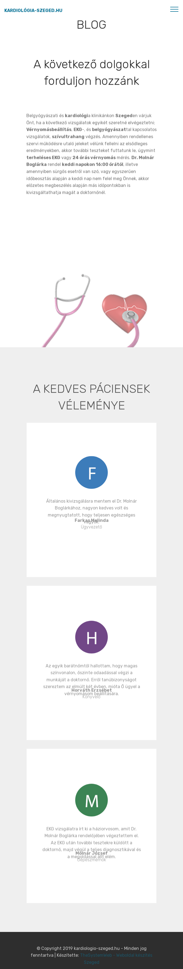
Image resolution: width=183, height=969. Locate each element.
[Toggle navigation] (174, 9)
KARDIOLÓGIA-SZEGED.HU (33, 10)
